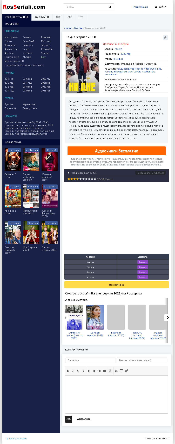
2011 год (9, 78)
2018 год (27, 86)
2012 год (9, 82)
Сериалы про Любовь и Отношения (24, 127)
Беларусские (30, 108)
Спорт (26, 49)
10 (94, 178)
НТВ (81, 17)
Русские (9, 104)
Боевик (27, 37)
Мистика (46, 41)
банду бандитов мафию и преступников (138, 68)
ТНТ (58, 17)
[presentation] (68, 370)
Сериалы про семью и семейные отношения (29, 130)
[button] (68, 370)
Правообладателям (16, 438)
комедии (118, 58)
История (27, 53)
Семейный (28, 41)
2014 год (9, 90)
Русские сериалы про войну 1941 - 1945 (26, 122)
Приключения (12, 57)
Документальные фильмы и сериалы (24, 65)
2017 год (27, 82)
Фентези (9, 53)
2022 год (45, 86)
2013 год (9, 86)
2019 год (27, 90)
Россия (118, 48)
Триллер (45, 45)
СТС (70, 17)
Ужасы (44, 53)
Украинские (29, 104)
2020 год (46, 78)
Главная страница (16, 17)
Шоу (43, 57)
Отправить (84, 419)
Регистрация (140, 6)
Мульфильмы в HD (14, 61)
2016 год (27, 78)
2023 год (125, 53)
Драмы (8, 41)
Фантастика (11, 49)
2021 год (45, 82)
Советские (10, 108)
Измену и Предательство (119, 71)
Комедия (28, 45)
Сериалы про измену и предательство (26, 133)
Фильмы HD (42, 17)
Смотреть (142, 262)
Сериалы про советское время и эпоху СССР (29, 125)
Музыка (27, 57)
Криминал (10, 45)
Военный (46, 37)
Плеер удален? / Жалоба (150, 172)
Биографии (47, 49)
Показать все (116, 284)
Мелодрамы (11, 37)
